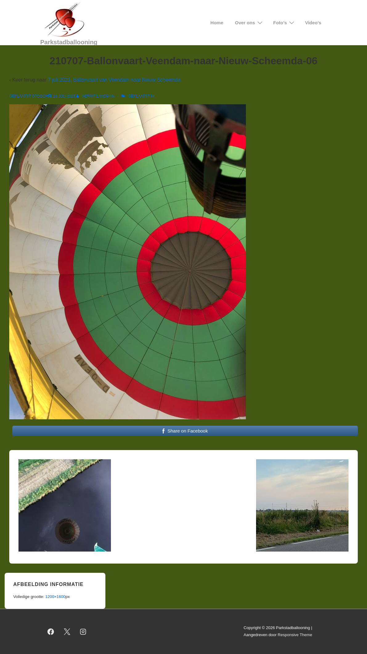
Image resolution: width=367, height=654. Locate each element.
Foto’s (284, 22)
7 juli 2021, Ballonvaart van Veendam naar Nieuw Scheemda (114, 79)
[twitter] (67, 631)
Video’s (313, 22)
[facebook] (51, 631)
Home (216, 22)
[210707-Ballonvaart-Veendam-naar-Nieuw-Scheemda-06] (64, 96)
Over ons (249, 22)
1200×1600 (55, 596)
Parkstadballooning (69, 42)
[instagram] (83, 631)
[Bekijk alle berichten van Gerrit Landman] (96, 96)
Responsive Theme (295, 634)
